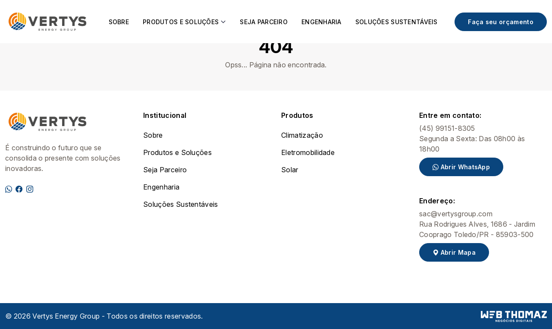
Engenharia (321, 21)
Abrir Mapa (454, 252)
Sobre (119, 21)
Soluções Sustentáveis (396, 21)
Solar (289, 169)
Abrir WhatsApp (461, 167)
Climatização (302, 135)
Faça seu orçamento (500, 21)
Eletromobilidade (308, 152)
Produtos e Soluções (177, 152)
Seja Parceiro (264, 21)
